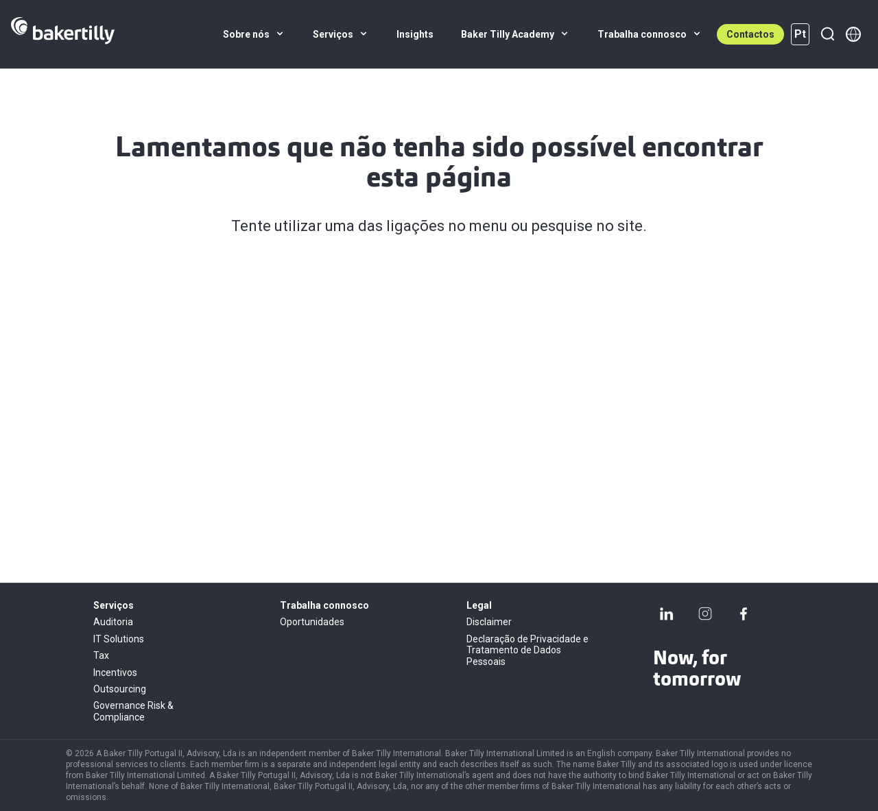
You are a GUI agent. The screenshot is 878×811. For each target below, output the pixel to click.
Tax (101, 655)
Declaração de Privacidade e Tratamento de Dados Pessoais (527, 650)
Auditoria (113, 621)
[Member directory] (853, 34)
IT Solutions (118, 638)
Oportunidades (312, 621)
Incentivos (115, 672)
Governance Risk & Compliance (133, 711)
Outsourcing (119, 688)
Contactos (750, 34)
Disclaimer (489, 621)
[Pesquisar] (827, 34)
